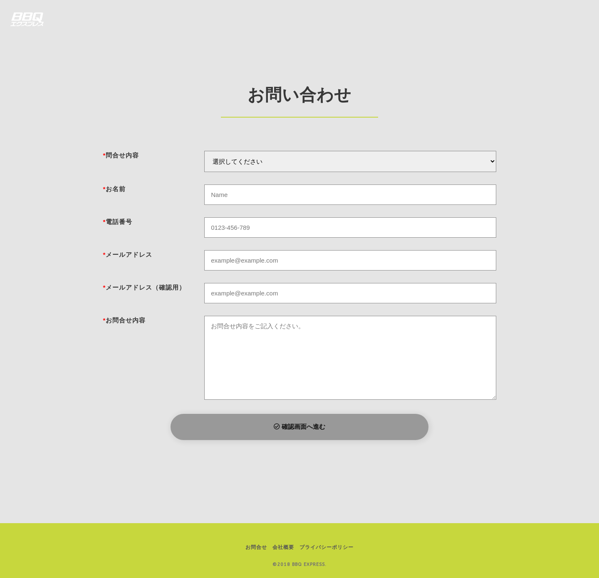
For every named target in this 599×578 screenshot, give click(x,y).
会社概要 (283, 547)
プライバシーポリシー (327, 547)
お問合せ (256, 547)
